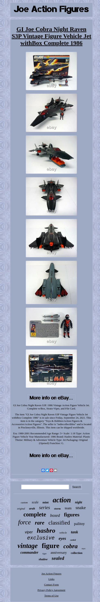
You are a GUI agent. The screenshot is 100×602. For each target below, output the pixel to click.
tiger (44, 553)
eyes (62, 538)
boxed (55, 515)
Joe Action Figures (52, 573)
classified (59, 522)
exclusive (41, 538)
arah (32, 508)
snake (81, 507)
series (44, 507)
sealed (58, 558)
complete (34, 514)
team (68, 508)
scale (35, 502)
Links (51, 579)
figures (71, 515)
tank (74, 532)
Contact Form (51, 584)
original (21, 508)
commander (29, 552)
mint (46, 502)
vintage (28, 545)
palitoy (79, 524)
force (24, 522)
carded (73, 540)
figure (50, 545)
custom (24, 502)
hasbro (46, 530)
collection (76, 553)
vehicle (63, 532)
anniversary (59, 553)
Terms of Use (51, 595)
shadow (43, 559)
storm (57, 508)
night (78, 502)
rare (39, 523)
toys (83, 548)
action (62, 500)
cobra (70, 546)
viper (29, 532)
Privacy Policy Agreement (51, 590)
